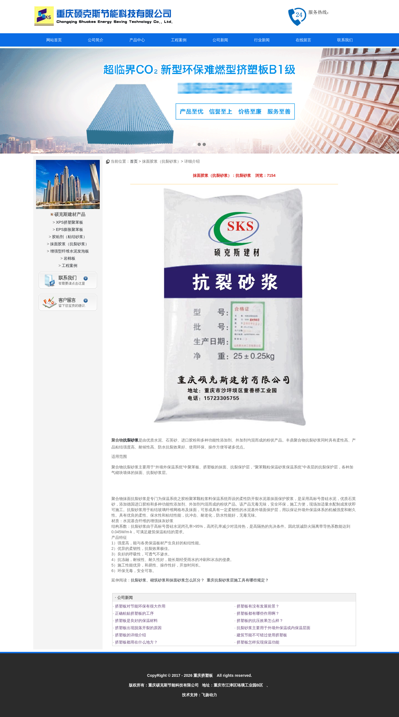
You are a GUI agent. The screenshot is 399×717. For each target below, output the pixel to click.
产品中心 (137, 40)
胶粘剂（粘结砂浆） (69, 236)
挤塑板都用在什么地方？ (136, 642)
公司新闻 (220, 40)
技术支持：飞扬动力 (199, 695)
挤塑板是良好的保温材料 (136, 620)
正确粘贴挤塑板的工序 (134, 613)
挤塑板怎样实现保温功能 (257, 642)
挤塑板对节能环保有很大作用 (139, 606)
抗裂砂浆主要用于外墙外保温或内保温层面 (273, 628)
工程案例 (178, 40)
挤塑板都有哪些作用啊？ (257, 613)
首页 (134, 161)
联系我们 (345, 40)
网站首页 (54, 40)
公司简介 (95, 40)
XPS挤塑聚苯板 (69, 222)
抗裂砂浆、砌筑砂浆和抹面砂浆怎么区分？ (167, 580)
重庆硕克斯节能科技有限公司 (173, 685)
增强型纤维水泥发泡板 (69, 251)
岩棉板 (69, 258)
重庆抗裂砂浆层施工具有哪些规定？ (238, 580)
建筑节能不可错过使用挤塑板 (261, 635)
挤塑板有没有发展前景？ (257, 606)
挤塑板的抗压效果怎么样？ (259, 620)
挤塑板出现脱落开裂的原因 (138, 628)
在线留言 (303, 40)
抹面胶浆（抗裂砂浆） (69, 244)
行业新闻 (262, 40)
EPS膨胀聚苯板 (69, 229)
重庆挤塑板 (203, 675)
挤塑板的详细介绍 (130, 635)
